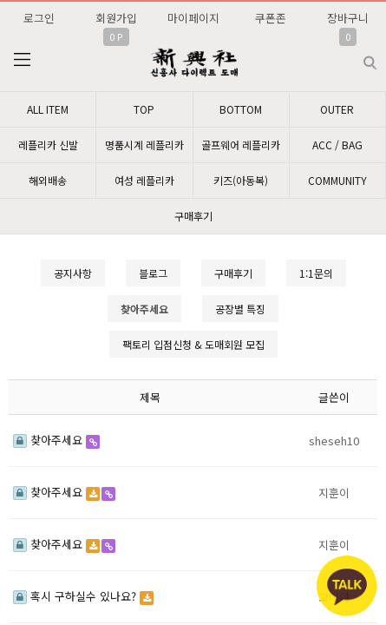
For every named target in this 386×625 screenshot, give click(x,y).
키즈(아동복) (240, 180)
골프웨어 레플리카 (240, 144)
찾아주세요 (49, 439)
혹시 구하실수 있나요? (76, 596)
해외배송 (48, 180)
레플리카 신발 (48, 144)
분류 (22, 60)
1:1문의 (316, 273)
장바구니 (348, 18)
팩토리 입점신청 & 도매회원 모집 (193, 344)
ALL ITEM (48, 109)
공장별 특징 (240, 308)
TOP (144, 109)
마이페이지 (193, 18)
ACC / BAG (337, 144)
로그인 (39, 18)
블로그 (153, 273)
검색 (356, 56)
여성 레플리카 (144, 180)
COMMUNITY (337, 180)
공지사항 (73, 273)
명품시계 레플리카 (144, 144)
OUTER (337, 109)
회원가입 (116, 18)
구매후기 (193, 215)
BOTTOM (240, 109)
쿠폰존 (270, 18)
